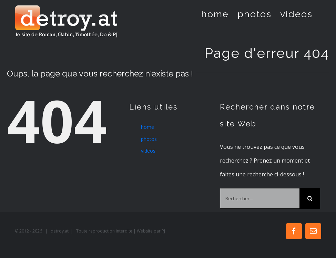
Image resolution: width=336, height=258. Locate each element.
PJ (163, 231)
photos (149, 139)
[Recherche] (309, 198)
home (147, 127)
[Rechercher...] (260, 198)
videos (148, 150)
